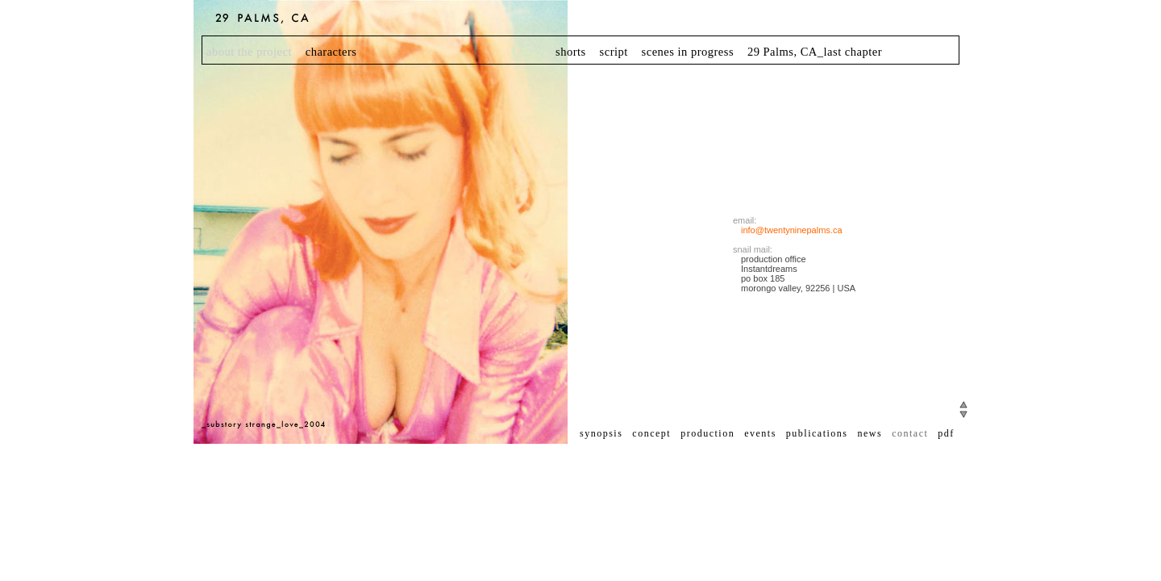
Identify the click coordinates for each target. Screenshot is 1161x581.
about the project (249, 51)
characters (331, 51)
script (614, 51)
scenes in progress (688, 51)
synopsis (601, 433)
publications (817, 433)
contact (910, 433)
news (869, 433)
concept (651, 433)
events (760, 433)
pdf (946, 433)
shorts (571, 51)
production (707, 433)
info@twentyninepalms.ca (792, 230)
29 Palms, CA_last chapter (814, 51)
